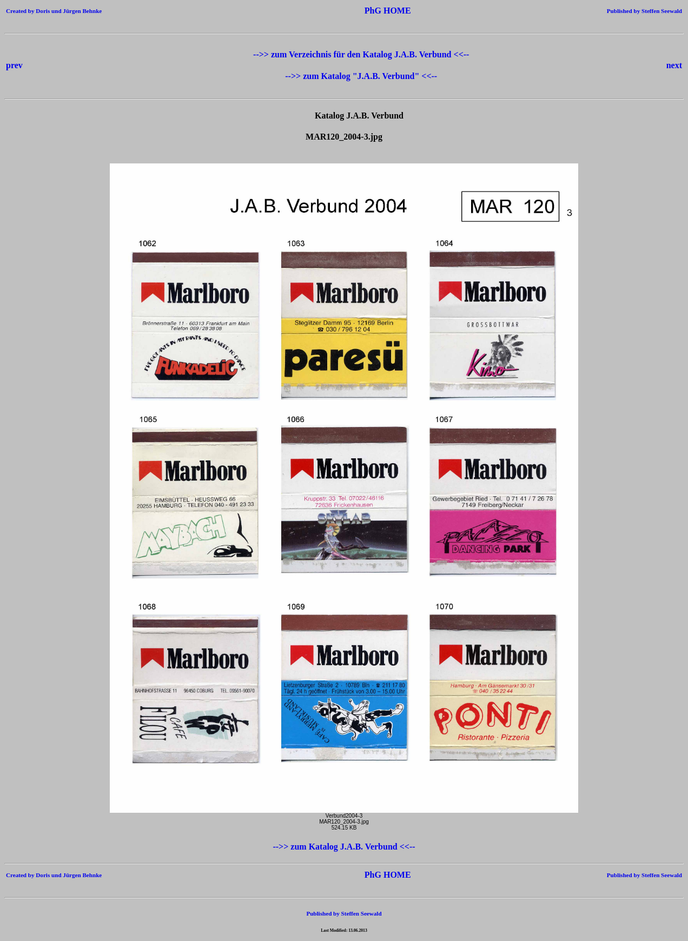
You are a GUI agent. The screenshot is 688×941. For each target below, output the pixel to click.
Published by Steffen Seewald (644, 11)
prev (14, 65)
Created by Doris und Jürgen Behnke (54, 11)
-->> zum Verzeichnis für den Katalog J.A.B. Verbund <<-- (361, 54)
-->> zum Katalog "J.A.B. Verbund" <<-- (361, 76)
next (674, 65)
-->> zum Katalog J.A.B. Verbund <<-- (344, 846)
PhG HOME (371, 10)
